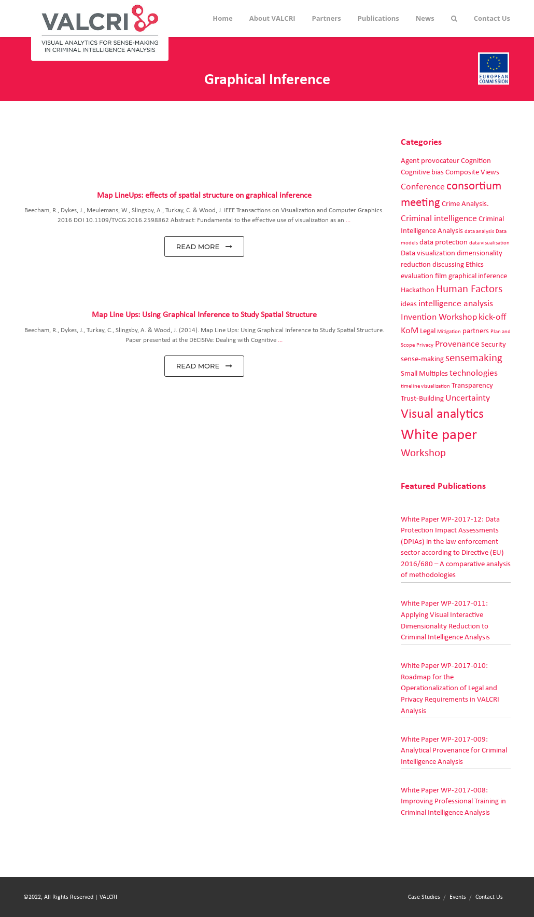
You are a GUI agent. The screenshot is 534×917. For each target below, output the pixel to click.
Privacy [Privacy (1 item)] (424, 345)
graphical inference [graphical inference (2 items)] (477, 276)
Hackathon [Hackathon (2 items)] (417, 290)
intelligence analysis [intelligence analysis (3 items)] (455, 303)
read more (204, 246)
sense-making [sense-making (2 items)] (422, 359)
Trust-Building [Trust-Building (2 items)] (422, 398)
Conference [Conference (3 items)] (423, 186)
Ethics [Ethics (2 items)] (475, 264)
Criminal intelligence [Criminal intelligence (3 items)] (439, 218)
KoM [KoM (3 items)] (409, 330)
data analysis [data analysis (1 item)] (479, 231)
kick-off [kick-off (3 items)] (493, 317)
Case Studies (424, 897)
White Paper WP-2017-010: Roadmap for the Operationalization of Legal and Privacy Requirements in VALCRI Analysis (450, 688)
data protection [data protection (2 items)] (443, 242)
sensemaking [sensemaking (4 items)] (473, 358)
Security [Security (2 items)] (493, 344)
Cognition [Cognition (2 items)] (476, 161)
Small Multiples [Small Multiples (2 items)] (424, 373)
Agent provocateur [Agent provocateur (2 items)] (430, 161)
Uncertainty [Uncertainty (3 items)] (467, 398)
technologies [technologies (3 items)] (473, 373)
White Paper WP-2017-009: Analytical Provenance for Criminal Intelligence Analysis (454, 750)
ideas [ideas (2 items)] (409, 304)
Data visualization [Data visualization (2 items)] (428, 253)
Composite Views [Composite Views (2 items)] (472, 172)
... (348, 220)
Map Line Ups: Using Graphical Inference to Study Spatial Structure (204, 314)
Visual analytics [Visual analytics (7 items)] (442, 413)
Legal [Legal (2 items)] (427, 331)
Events (457, 897)
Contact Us (489, 897)
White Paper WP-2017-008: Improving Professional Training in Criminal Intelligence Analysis (453, 801)
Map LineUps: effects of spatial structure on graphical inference (204, 195)
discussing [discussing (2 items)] (448, 264)
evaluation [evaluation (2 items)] (417, 276)
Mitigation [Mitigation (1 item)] (449, 331)
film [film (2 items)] (441, 276)
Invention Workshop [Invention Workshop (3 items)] (439, 317)
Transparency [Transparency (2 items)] (472, 385)
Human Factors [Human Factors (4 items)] (469, 289)
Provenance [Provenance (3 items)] (457, 344)
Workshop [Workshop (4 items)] (423, 453)
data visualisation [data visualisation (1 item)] (489, 242)
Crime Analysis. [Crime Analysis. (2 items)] (465, 204)
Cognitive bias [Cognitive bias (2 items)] (422, 172)
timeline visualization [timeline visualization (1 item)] (425, 386)
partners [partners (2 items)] (475, 331)
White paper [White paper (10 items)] (439, 434)
